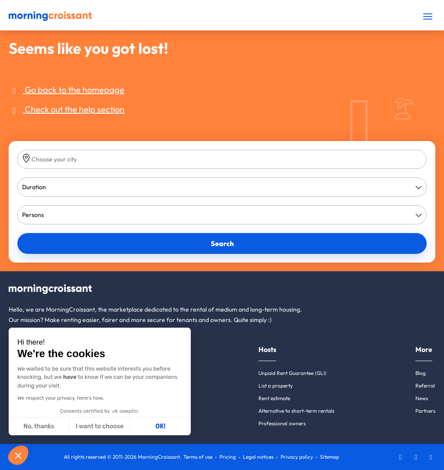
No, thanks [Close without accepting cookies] (38, 426)
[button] (18, 455)
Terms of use (197, 457)
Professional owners (282, 423)
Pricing (227, 457)
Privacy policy (297, 457)
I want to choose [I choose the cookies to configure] (100, 426)
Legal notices (258, 457)
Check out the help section (66, 109)
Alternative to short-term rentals (296, 411)
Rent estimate (274, 398)
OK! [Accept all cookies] (161, 426)
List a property (275, 385)
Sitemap (329, 457)
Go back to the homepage (66, 89)
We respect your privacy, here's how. (60, 398)
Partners (425, 411)
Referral (425, 385)
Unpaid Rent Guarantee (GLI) (292, 373)
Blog (420, 373)
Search (222, 243)
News (421, 398)
